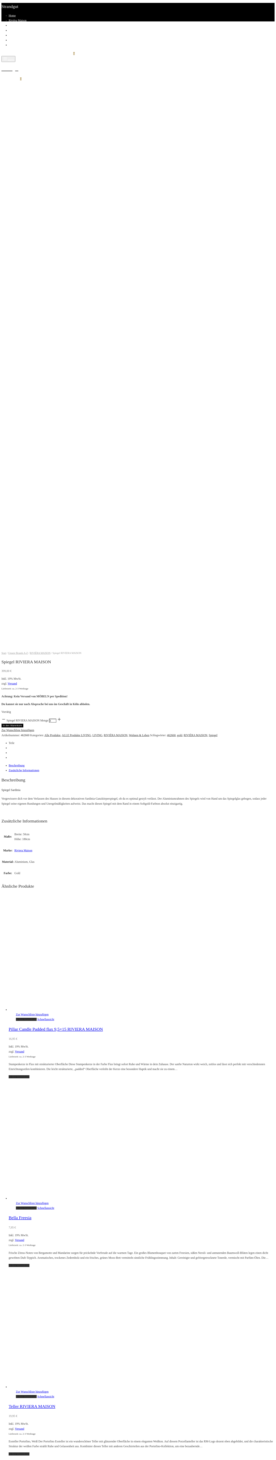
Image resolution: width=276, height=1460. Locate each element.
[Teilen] (13, 1449)
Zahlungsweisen (18, 1157)
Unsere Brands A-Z (18, 85)
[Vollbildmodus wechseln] (21, 1449)
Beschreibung (17, 197)
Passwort (7, 1347)
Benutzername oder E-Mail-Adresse (23, 1339)
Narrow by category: (54, 1263)
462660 (171, 167)
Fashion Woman (18, 1128)
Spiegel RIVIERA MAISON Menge (27, 152)
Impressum (15, 1103)
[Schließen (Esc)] (5, 1449)
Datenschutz (16, 1176)
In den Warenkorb (12, 157)
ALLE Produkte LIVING (76, 167)
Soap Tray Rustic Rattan (30, 1026)
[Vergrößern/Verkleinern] (28, 1449)
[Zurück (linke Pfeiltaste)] (5, 1455)
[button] (26, 451)
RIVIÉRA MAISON (40, 85)
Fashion (13, 30)
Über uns (14, 1098)
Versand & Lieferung (21, 1162)
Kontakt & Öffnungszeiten (24, 1094)
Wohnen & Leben (139, 167)
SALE (12, 35)
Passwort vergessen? (41, 1354)
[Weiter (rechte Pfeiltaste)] (13, 1455)
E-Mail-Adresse (11, 1389)
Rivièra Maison (18, 20)
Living (12, 25)
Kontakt (13, 44)
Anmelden (8, 1363)
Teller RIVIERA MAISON (32, 838)
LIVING (97, 167)
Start (3, 85)
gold (179, 167)
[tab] (142, 197)
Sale (11, 1137)
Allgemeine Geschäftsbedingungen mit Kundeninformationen (44, 1167)
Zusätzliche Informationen (24, 202)
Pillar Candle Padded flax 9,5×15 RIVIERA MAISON (56, 461)
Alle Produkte (52, 167)
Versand (12, 115)
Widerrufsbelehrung (20, 1172)
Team (12, 40)
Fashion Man (16, 1132)
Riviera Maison (23, 282)
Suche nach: (8, 1255)
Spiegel (213, 167)
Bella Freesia (20, 649)
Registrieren (32, 1370)
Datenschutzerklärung (32, 1405)
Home (12, 15)
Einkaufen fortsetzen (13, 1242)
